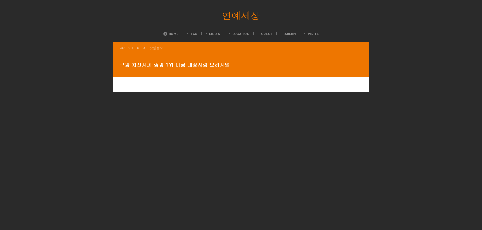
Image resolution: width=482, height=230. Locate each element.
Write (310, 34)
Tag (191, 34)
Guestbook (264, 34)
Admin (287, 34)
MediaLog (212, 34)
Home (170, 34)
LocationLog (238, 34)
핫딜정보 (156, 47)
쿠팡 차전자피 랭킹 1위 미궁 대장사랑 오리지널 (175, 64)
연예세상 (241, 15)
